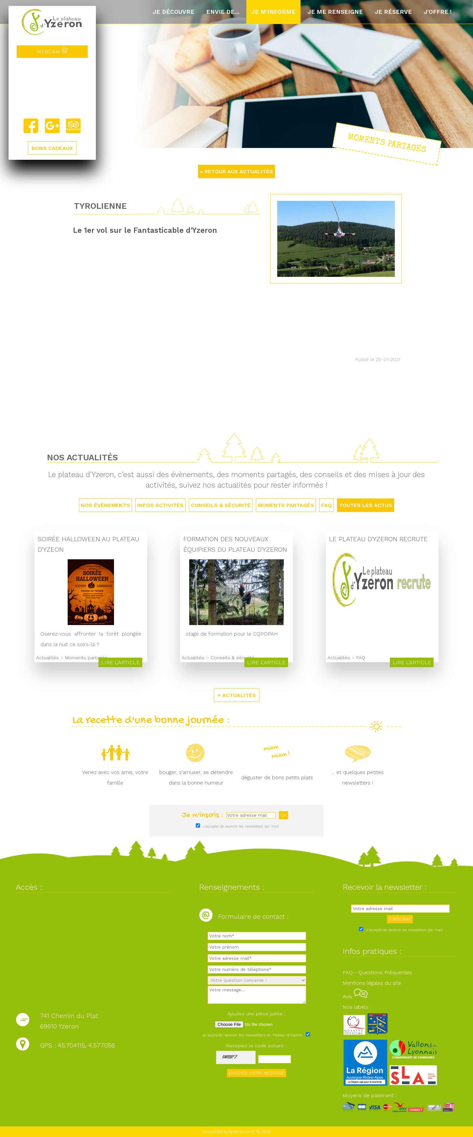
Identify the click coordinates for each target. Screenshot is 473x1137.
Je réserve (393, 12)
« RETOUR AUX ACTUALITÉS (236, 171)
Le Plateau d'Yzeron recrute (378, 539)
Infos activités (160, 505)
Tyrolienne (100, 206)
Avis (355, 996)
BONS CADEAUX (52, 148)
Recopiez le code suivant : (256, 1045)
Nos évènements (105, 505)
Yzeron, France (52, 87)
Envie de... (222, 12)
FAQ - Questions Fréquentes (377, 972)
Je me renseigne (335, 12)
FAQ (326, 505)
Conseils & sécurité (221, 505)
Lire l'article (120, 662)
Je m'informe (273, 12)
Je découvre (173, 12)
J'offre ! (438, 12)
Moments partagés (286, 505)
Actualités (47, 657)
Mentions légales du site (372, 983)
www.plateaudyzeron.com (228, 1131)
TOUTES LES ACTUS (365, 505)
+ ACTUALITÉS (236, 695)
